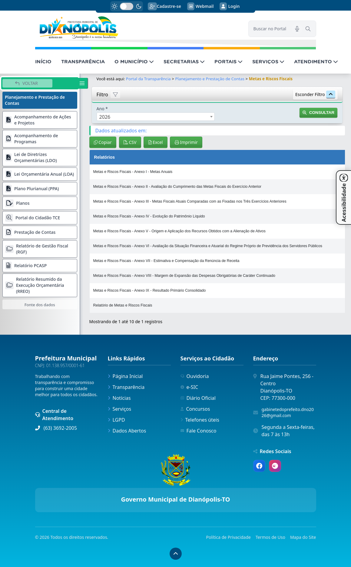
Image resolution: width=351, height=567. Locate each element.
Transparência (126, 387)
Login (230, 6)
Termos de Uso (270, 537)
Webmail (200, 6)
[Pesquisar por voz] (297, 28)
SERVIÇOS (268, 61)
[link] (138, 28)
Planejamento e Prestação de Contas (209, 78)
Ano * (102, 108)
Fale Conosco (198, 430)
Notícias (119, 398)
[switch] (126, 6)
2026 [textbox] (105, 117)
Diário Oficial (198, 398)
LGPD (116, 419)
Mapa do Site (303, 537)
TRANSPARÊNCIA (83, 61)
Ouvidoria (194, 376)
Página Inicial (125, 376)
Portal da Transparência (148, 78)
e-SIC (189, 387)
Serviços (119, 409)
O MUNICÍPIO (134, 61)
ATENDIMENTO (316, 61)
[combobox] (156, 116)
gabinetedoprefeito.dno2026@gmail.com (288, 412)
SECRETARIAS (184, 61)
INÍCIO (43, 61)
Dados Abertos (127, 430)
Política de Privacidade (228, 537)
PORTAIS (228, 61)
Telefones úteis (199, 419)
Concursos (195, 409)
